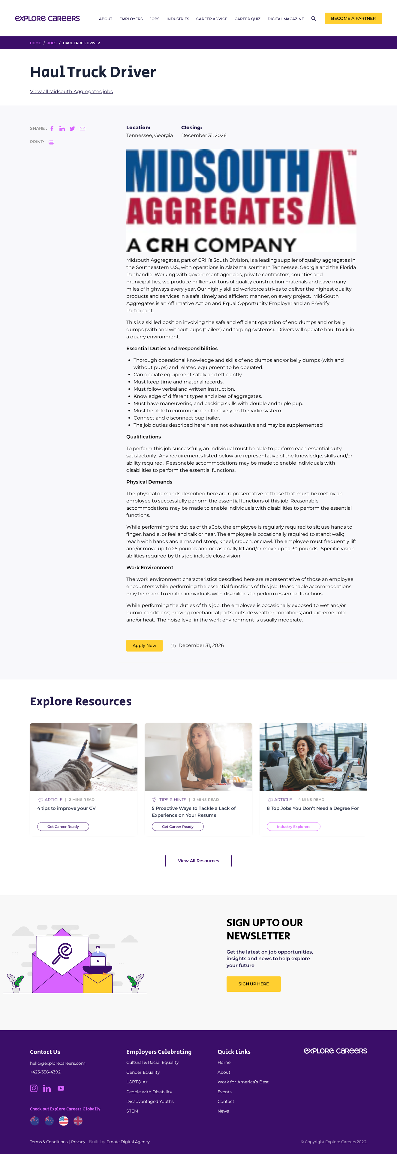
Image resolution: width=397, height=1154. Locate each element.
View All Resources (198, 860)
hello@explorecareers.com (58, 1063)
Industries (178, 19)
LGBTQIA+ (137, 1082)
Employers (131, 19)
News (223, 1111)
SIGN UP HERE (254, 984)
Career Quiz (247, 19)
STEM (132, 1111)
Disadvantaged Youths (150, 1101)
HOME (35, 43)
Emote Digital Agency (128, 1141)
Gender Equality (143, 1072)
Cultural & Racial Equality (152, 1062)
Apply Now (144, 645)
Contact (226, 1101)
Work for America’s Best (243, 1082)
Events (225, 1091)
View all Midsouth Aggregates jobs (71, 91)
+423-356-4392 (45, 1072)
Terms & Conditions (49, 1141)
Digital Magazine (286, 19)
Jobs (154, 19)
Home (224, 1062)
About (105, 19)
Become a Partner (353, 18)
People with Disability (149, 1091)
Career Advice (211, 19)
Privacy (78, 1141)
